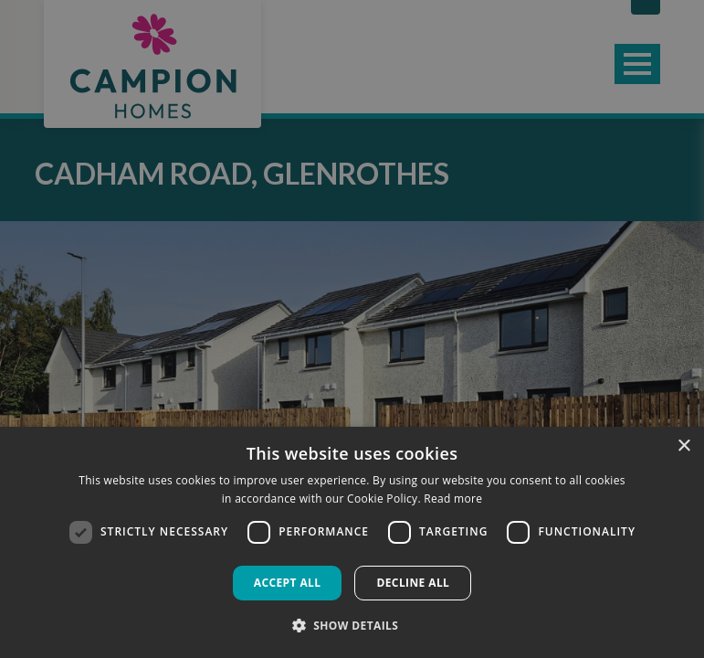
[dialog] (352, 542)
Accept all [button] (287, 582)
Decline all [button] (412, 582)
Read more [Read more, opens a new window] (453, 498)
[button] (352, 625)
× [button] (683, 446)
